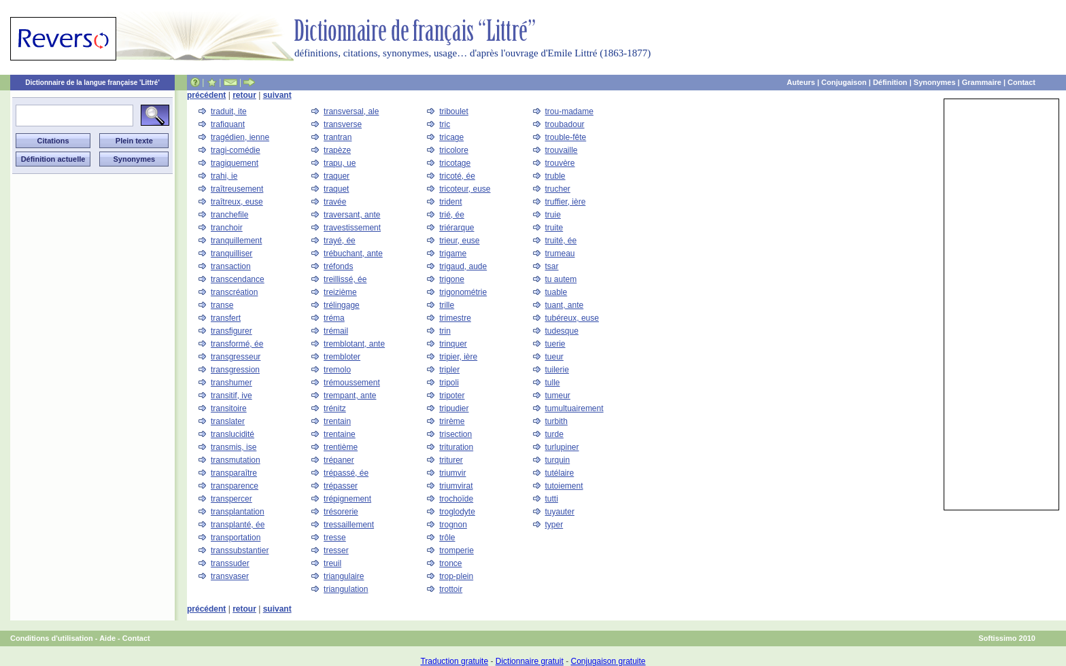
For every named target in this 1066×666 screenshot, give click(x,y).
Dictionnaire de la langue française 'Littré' (92, 82)
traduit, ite (229, 111)
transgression (235, 369)
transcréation (234, 292)
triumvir (452, 473)
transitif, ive (231, 395)
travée (335, 202)
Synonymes (935, 82)
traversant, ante (352, 215)
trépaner (339, 460)
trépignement (347, 499)
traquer (336, 176)
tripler (449, 369)
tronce (450, 563)
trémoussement (352, 382)
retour (244, 95)
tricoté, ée (457, 176)
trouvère (560, 163)
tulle (552, 382)
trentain (337, 421)
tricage (451, 137)
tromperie (456, 550)
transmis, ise (233, 447)
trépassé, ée (346, 473)
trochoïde (456, 499)
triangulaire (344, 576)
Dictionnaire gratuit (530, 661)
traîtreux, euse (237, 202)
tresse (335, 537)
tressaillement (349, 524)
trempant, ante (350, 395)
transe (222, 305)
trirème (451, 421)
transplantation (237, 511)
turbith (556, 421)
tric (444, 124)
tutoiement (564, 486)
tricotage (454, 163)
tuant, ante (564, 305)
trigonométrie (463, 292)
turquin (557, 460)
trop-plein (456, 576)
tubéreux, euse (572, 318)
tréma (334, 318)
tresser (336, 550)
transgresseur (235, 357)
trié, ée (451, 215)
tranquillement (236, 240)
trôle (447, 537)
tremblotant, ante (354, 344)
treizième (340, 292)
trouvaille (561, 150)
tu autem (561, 279)
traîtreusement (237, 189)
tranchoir (227, 227)
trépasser (341, 486)
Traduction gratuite (454, 661)
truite (554, 227)
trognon (453, 524)
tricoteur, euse (464, 189)
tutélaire (559, 473)
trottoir (450, 589)
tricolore (453, 150)
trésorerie (341, 511)
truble (555, 176)
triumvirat (455, 486)
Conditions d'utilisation (51, 638)
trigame (452, 253)
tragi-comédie (235, 150)
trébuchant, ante (353, 253)
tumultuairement (574, 408)
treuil (332, 563)
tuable (556, 292)
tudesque (562, 331)
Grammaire (981, 82)
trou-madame (569, 111)
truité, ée (561, 240)
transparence (234, 486)
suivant (277, 95)
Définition (890, 82)
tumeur (557, 395)
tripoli (449, 382)
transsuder (230, 563)
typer (554, 524)
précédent (206, 95)
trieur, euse (459, 240)
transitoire (229, 408)
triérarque (456, 227)
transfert (226, 318)
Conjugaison (844, 82)
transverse (343, 124)
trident (450, 202)
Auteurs (801, 82)
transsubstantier (240, 550)
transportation (235, 537)
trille (446, 305)
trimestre (455, 318)
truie (553, 215)
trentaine (340, 434)
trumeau (560, 253)
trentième (341, 447)
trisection (455, 434)
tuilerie (557, 369)
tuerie (555, 344)
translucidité (232, 434)
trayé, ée (340, 240)
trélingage (342, 305)
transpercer (231, 499)
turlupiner (562, 447)
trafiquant (228, 124)
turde (554, 434)
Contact (1021, 82)
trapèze (337, 150)
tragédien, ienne (240, 137)
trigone (451, 279)
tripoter (451, 395)
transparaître (234, 473)
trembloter (342, 357)
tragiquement (234, 163)
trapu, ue (340, 163)
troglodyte (457, 511)
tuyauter (559, 511)
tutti (551, 499)
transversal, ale (351, 111)
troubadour (565, 124)
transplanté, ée (237, 524)
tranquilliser (231, 253)
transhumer (231, 382)
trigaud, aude (463, 266)
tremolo (337, 369)
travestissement (352, 227)
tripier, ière (458, 357)
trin (445, 331)
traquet (336, 189)
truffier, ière (565, 202)
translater (228, 421)
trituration (456, 447)
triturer (451, 460)
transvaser (230, 576)
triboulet (453, 111)
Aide (107, 638)
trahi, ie (224, 176)
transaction (231, 266)
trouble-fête (566, 137)
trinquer (453, 344)
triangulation (346, 589)
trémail (336, 331)
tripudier (453, 408)
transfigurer (231, 331)
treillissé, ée (345, 279)
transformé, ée (237, 344)
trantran (337, 137)
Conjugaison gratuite (607, 661)
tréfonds (338, 266)
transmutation (235, 460)
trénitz (335, 408)
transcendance (237, 279)
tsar (552, 266)
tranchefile (229, 215)
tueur (554, 357)
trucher (557, 189)
